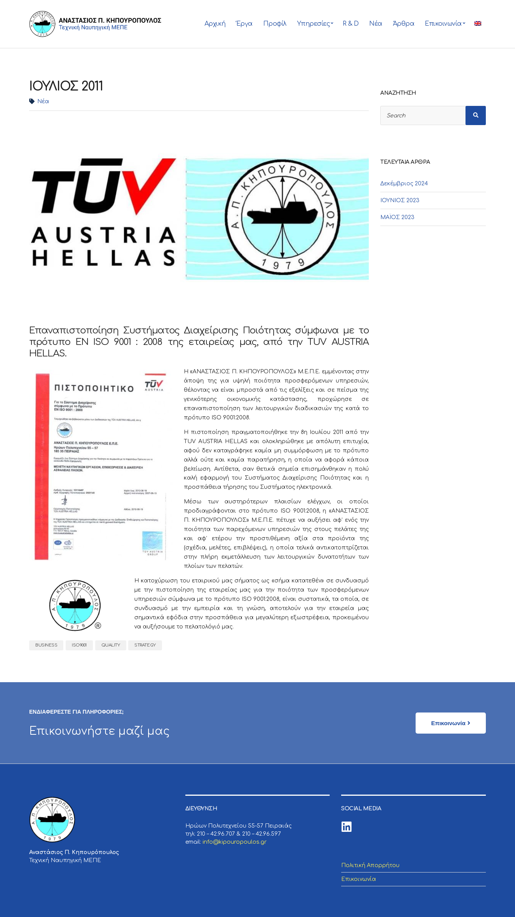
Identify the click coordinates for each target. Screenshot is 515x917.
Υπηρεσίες (313, 23)
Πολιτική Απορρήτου (370, 865)
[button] (451, 723)
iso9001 (79, 645)
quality (110, 645)
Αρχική (215, 23)
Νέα (375, 23)
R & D (351, 23)
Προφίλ (274, 23)
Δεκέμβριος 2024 (404, 183)
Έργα (244, 23)
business (46, 645)
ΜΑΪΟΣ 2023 (397, 217)
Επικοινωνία (443, 23)
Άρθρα (403, 23)
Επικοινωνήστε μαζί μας (99, 731)
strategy (144, 645)
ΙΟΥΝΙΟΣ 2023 (399, 200)
